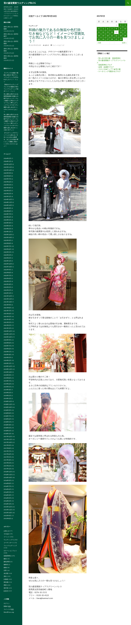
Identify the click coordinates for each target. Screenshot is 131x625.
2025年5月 (7, 185)
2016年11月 (8, 474)
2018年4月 (7, 425)
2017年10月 (8, 442)
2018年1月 (7, 433)
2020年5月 (7, 352)
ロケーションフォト (10, 551)
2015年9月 (7, 515)
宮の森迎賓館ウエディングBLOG (20, 3)
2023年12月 (8, 234)
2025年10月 (8, 170)
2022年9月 (7, 270)
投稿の (7, 606)
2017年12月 (8, 436)
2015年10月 (8, 513)
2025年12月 (8, 164)
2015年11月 (8, 510)
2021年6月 (7, 313)
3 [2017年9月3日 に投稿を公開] (125, 25)
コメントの (9, 609)
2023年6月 (7, 249)
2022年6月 (7, 278)
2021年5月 (7, 316)
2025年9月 (7, 173)
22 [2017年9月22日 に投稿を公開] (116, 36)
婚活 (5, 559)
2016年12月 (8, 472)
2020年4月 (7, 354)
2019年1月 (7, 398)
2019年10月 (8, 372)
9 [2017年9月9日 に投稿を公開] (120, 29)
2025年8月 (7, 176)
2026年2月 (7, 158)
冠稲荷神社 (7, 556)
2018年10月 (8, 407)
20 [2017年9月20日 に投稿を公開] (108, 36)
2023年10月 (8, 237)
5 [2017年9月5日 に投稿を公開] (103, 29)
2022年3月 (7, 287)
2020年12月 (8, 331)
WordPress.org (9, 612)
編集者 (46, 45)
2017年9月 (7, 445)
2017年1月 (7, 469)
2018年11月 (8, 404)
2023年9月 (7, 240)
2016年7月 (7, 486)
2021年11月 (8, 299)
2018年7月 (7, 416)
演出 (5, 576)
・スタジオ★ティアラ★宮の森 (109, 69)
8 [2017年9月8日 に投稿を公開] (116, 29)
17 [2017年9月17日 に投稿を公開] (125, 32)
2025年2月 (7, 193)
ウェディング (33, 26)
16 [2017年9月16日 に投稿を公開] (121, 32)
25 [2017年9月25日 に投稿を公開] (99, 39)
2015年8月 (7, 518)
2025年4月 (7, 188)
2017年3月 (7, 463)
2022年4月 (7, 284)
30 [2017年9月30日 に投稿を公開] (121, 39)
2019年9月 (7, 375)
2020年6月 (7, 349)
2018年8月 (7, 413)
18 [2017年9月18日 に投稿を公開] (99, 36)
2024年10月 (8, 205)
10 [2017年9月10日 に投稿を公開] (125, 29)
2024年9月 (7, 208)
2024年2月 (7, 229)
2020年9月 (7, 340)
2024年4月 (7, 223)
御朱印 (6, 564)
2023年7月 (7, 246)
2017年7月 (7, 451)
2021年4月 (7, 319)
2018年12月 (8, 401)
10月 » (124, 43)
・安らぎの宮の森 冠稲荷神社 (109, 58)
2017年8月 (7, 448)
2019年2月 (7, 395)
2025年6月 (7, 182)
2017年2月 (7, 466)
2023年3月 (7, 255)
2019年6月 (7, 384)
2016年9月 (7, 480)
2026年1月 (7, 161)
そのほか (7, 534)
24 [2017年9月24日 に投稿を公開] (125, 36)
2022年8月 (7, 272)
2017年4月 (7, 460)
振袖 (5, 567)
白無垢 (6, 579)
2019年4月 (7, 390)
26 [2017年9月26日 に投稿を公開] (103, 39)
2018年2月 (7, 431)
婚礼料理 (7, 562)
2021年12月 (8, 296)
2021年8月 (7, 308)
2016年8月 (7, 483)
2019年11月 (8, 369)
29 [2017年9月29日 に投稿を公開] (116, 39)
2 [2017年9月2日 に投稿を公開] (120, 25)
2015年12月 (8, 507)
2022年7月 (7, 275)
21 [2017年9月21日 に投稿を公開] (112, 36)
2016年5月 (7, 492)
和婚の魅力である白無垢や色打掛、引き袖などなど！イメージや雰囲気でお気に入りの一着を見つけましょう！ (57, 35)
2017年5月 (7, 457)
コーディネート (9, 543)
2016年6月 (7, 489)
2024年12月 (8, 199)
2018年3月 (7, 428)
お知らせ (7, 531)
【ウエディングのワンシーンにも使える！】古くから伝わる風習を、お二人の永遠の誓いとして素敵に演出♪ (11, 137)
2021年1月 (7, 328)
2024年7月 (7, 214)
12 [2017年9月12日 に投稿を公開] (103, 32)
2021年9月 (7, 305)
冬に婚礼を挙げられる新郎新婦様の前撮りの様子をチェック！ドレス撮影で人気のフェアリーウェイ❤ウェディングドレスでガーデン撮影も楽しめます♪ (11, 100)
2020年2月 (7, 360)
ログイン (7, 603)
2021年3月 (7, 322)
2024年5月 (7, 220)
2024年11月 (8, 202)
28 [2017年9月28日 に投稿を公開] (112, 39)
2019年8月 (7, 378)
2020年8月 (7, 343)
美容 (5, 585)
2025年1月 (7, 196)
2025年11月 (8, 167)
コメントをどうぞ (58, 45)
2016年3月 (7, 498)
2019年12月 (8, 366)
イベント (7, 537)
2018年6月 (7, 419)
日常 (5, 570)
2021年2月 (7, 325)
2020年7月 (7, 346)
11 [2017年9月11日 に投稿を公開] (99, 32)
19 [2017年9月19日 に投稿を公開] (103, 36)
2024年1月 (7, 231)
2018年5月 (7, 422)
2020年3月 (7, 357)
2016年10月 (8, 477)
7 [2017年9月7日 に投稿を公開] (111, 29)
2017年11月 (8, 439)
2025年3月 (7, 191)
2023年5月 (7, 252)
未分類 (6, 573)
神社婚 (6, 582)
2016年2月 (7, 501)
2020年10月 (8, 337)
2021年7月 (7, 311)
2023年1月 (7, 261)
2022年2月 (7, 290)
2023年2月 (7, 258)
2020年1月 (7, 363)
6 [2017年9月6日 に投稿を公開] (107, 29)
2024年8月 (7, 211)
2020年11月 (8, 334)
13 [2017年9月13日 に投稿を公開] (108, 32)
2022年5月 (7, 281)
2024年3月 (7, 226)
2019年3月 (7, 392)
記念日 (6, 591)
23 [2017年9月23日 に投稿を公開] (121, 36)
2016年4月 (7, 495)
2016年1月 (7, 504)
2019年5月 (7, 387)
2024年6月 (7, 217)
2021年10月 (8, 302)
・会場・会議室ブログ (105, 67)
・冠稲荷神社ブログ (104, 65)
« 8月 (99, 43)
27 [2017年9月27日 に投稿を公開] (108, 39)
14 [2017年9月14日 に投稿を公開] (112, 32)
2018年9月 (7, 410)
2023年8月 (7, 243)
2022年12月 (8, 264)
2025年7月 (7, 179)
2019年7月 (7, 381)
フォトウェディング (10, 545)
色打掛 (6, 588)
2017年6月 (7, 454)
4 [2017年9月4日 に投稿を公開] (98, 29)
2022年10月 (8, 267)
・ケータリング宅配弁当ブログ (109, 71)
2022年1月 (7, 293)
